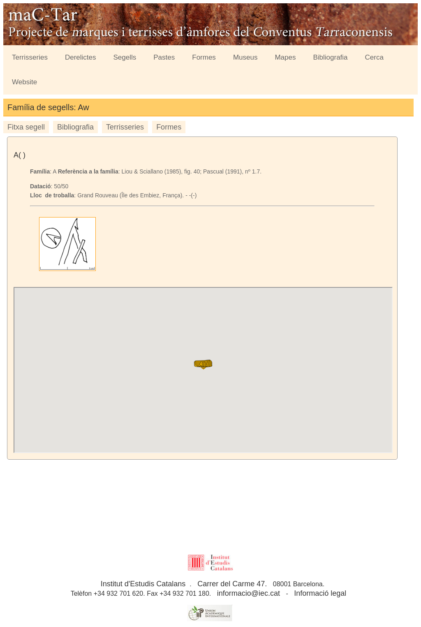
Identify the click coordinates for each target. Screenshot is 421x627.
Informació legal (320, 593)
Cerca (374, 57)
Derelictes (80, 57)
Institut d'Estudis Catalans (143, 584)
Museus (245, 57)
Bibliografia (330, 57)
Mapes (285, 57)
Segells (124, 57)
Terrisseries (30, 57)
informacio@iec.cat (248, 593)
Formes (204, 57)
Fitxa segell (26, 127)
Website (24, 82)
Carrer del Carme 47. (232, 584)
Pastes (164, 57)
